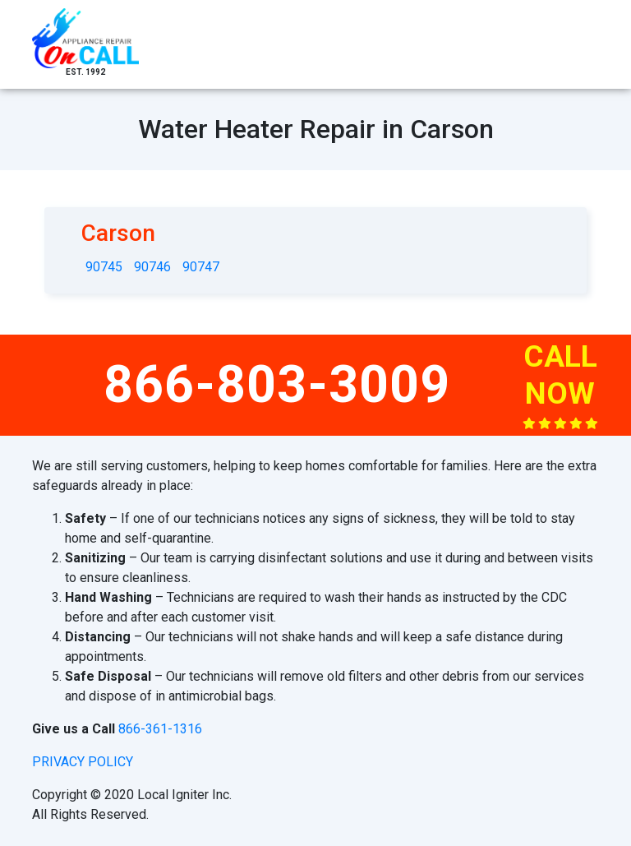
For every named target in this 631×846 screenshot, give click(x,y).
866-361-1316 (160, 729)
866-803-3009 (277, 384)
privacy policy (82, 762)
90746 (152, 267)
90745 (103, 267)
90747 (200, 267)
